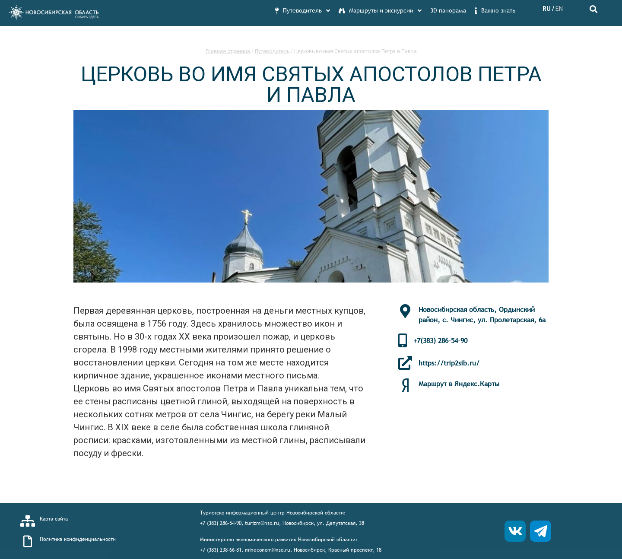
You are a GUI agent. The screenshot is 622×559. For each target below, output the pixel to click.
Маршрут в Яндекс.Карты (459, 383)
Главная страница (228, 51)
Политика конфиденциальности (78, 539)
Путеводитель (272, 51)
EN (559, 8)
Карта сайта (54, 519)
